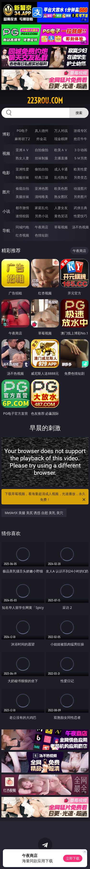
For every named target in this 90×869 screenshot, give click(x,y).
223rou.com (45, 100)
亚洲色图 (41, 188)
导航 (6, 230)
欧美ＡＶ (61, 150)
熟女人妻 (22, 158)
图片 (6, 192)
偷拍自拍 (41, 169)
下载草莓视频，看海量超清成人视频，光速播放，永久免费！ (45, 496)
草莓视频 (61, 227)
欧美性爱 (80, 169)
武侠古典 (80, 207)
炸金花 (41, 138)
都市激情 (22, 207)
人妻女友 (61, 207)
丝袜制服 (41, 158)
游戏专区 (80, 130)
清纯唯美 (41, 196)
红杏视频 (22, 235)
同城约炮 (22, 227)
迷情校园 (22, 216)
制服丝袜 (22, 177)
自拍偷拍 (41, 150)
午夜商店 (41, 227)
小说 (6, 211)
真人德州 (41, 130)
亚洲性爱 (22, 169)
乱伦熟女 (61, 177)
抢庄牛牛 (80, 138)
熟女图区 (61, 196)
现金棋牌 (61, 138)
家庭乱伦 (41, 207)
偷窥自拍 (22, 188)
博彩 (6, 134)
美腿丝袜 (22, 196)
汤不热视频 (80, 227)
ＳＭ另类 (80, 158)
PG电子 (22, 130)
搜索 (79, 112)
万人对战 (61, 130)
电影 (6, 172)
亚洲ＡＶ (22, 150)
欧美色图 (61, 188)
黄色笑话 (61, 216)
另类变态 (80, 177)
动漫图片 (80, 188)
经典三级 (41, 177)
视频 (6, 153)
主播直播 (61, 158)
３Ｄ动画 (80, 150)
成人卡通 (61, 169)
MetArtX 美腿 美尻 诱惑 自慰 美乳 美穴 (34, 512)
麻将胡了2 (22, 138)
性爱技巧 (80, 216)
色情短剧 (41, 235)
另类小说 (41, 216)
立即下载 (72, 858)
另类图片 (80, 196)
